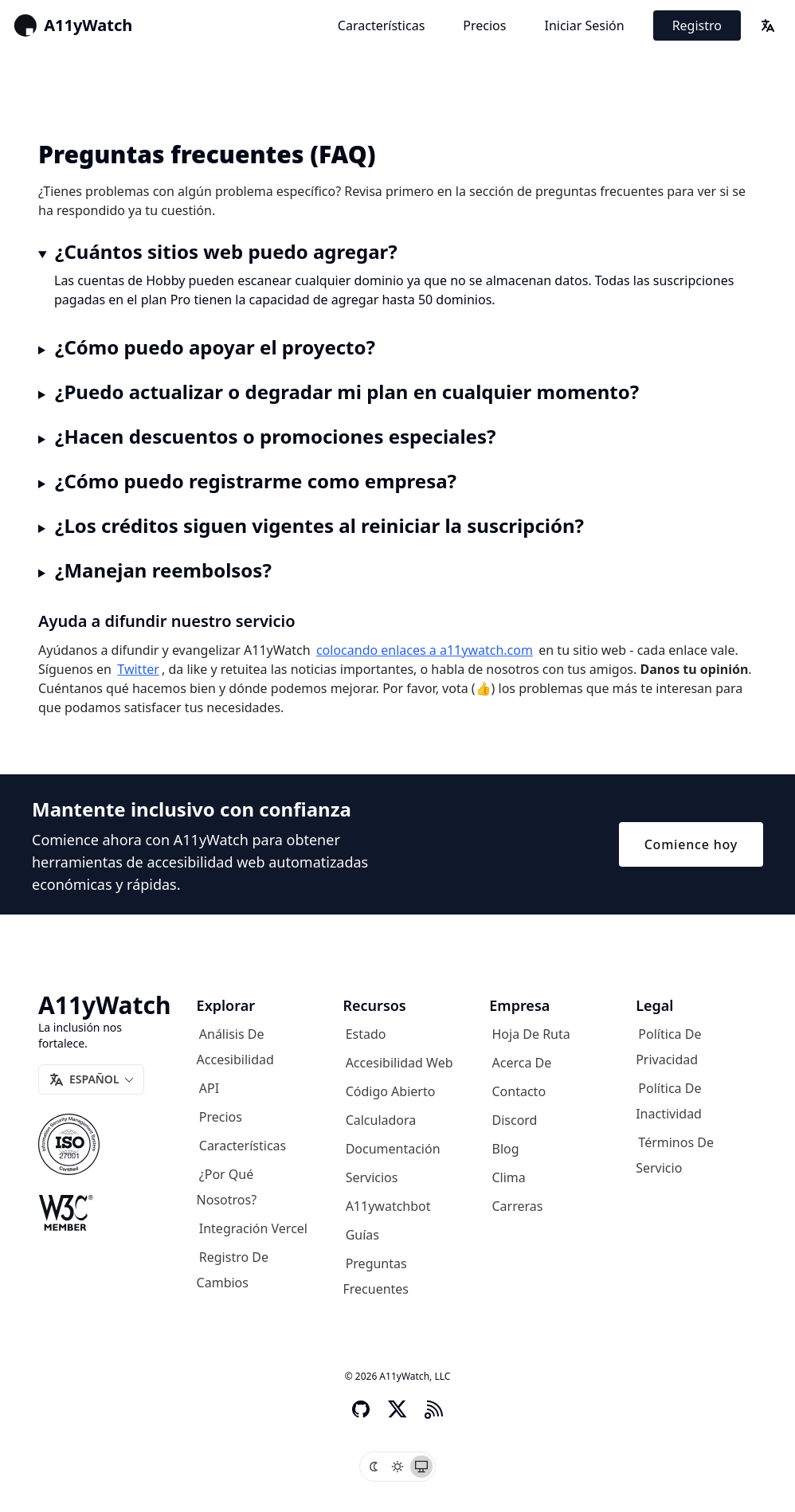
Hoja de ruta (531, 1034)
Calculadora (381, 1120)
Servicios (372, 1177)
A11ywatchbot (388, 1206)
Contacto (519, 1091)
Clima (509, 1177)
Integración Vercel (253, 1228)
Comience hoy (691, 844)
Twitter (138, 669)
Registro (697, 25)
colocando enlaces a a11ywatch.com (424, 650)
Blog (505, 1149)
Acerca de (522, 1062)
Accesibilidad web (399, 1062)
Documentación (393, 1149)
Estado (366, 1034)
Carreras (517, 1206)
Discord (515, 1120)
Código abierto (391, 1091)
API (209, 1088)
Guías (362, 1235)
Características (381, 25)
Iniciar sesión (584, 25)
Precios (484, 25)
